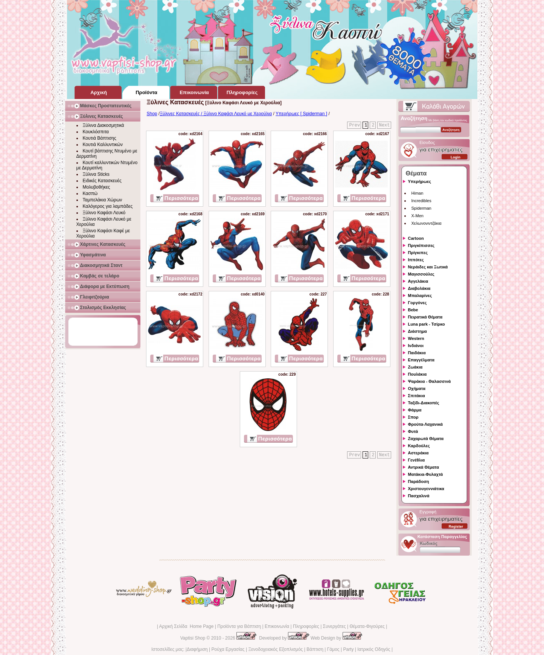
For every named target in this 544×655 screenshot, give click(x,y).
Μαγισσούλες (421, 274)
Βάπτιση (314, 649)
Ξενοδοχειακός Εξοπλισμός (275, 649)
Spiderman (421, 208)
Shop (152, 113)
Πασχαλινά (419, 496)
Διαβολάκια (419, 288)
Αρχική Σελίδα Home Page (186, 626)
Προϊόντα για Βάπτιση (239, 626)
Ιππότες (416, 259)
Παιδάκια (417, 352)
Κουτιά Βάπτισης (99, 138)
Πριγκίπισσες (421, 245)
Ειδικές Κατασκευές (102, 180)
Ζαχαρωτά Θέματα (426, 438)
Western (416, 338)
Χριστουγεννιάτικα (426, 488)
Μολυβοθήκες (96, 187)
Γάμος (333, 649)
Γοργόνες (417, 302)
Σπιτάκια (416, 395)
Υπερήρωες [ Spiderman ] (301, 113)
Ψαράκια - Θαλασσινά (429, 381)
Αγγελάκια (418, 281)
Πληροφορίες (306, 626)
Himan (417, 193)
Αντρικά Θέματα (423, 467)
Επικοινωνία (277, 626)
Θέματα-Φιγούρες (366, 626)
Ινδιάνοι (416, 345)
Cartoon (416, 238)
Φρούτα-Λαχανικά (425, 424)
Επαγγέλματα (421, 360)
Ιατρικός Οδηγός (373, 649)
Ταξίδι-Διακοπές (423, 403)
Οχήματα (416, 388)
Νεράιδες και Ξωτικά (428, 267)
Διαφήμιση (197, 649)
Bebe (413, 310)
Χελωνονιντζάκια (426, 223)
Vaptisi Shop (193, 638)
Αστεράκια (418, 453)
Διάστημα (417, 331)
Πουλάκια (417, 374)
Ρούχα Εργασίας (228, 649)
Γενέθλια (416, 460)
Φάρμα (415, 410)
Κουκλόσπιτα (96, 131)
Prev (354, 125)
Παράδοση (418, 481)
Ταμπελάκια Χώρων (102, 200)
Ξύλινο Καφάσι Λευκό (104, 212)
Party (348, 649)
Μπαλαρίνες (420, 295)
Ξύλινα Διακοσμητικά (103, 125)
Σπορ (413, 417)
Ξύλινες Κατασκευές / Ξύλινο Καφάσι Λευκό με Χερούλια (216, 113)
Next (384, 125)
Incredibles (421, 200)
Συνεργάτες (334, 626)
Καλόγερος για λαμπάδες (108, 206)
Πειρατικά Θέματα (425, 317)
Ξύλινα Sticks (96, 174)
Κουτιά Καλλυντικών (103, 144)
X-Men (417, 215)
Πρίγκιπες (418, 252)
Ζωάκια (415, 367)
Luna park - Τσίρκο (426, 324)
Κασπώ (90, 193)
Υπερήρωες (419, 181)
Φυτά (413, 431)
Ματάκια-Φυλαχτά (425, 474)
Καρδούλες (419, 445)
